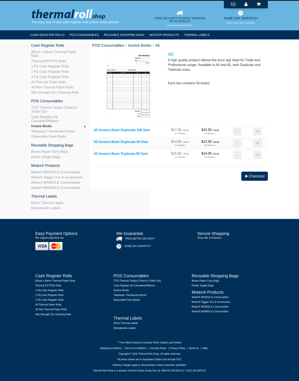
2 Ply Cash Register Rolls (50, 71)
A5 (157, 45)
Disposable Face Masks (48, 136)
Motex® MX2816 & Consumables (55, 172)
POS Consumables (84, 35)
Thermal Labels (197, 35)
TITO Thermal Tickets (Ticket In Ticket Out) (54, 109)
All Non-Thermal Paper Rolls (52, 87)
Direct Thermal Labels (47, 203)
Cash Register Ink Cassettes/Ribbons (45, 119)
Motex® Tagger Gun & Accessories (57, 177)
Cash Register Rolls (48, 35)
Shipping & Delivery (111, 348)
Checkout (255, 176)
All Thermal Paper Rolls (48, 82)
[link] (230, 249)
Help (205, 348)
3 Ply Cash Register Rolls (50, 77)
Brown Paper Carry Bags (49, 151)
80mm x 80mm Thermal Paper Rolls (53, 54)
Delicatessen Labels (46, 208)
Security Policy (158, 348)
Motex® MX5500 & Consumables (55, 182)
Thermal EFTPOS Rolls (48, 61)
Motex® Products (164, 35)
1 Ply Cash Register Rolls (50, 66)
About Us (194, 348)
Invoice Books (41, 126)
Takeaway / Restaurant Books (53, 131)
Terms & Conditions (136, 348)
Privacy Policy (177, 348)
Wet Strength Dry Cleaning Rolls (55, 92)
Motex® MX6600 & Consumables (55, 187)
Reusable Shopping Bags (124, 35)
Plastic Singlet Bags (45, 157)
